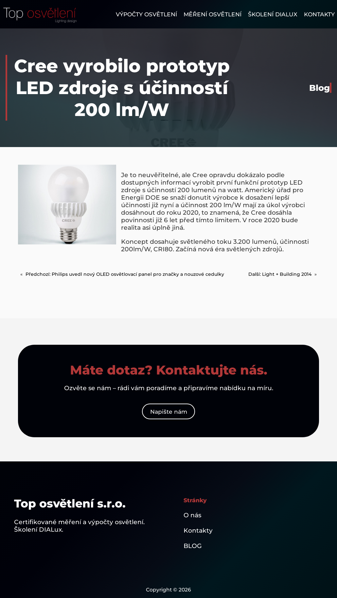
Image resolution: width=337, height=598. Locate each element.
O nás (192, 515)
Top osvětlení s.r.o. (70, 503)
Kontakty (198, 530)
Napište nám (168, 411)
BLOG (193, 546)
